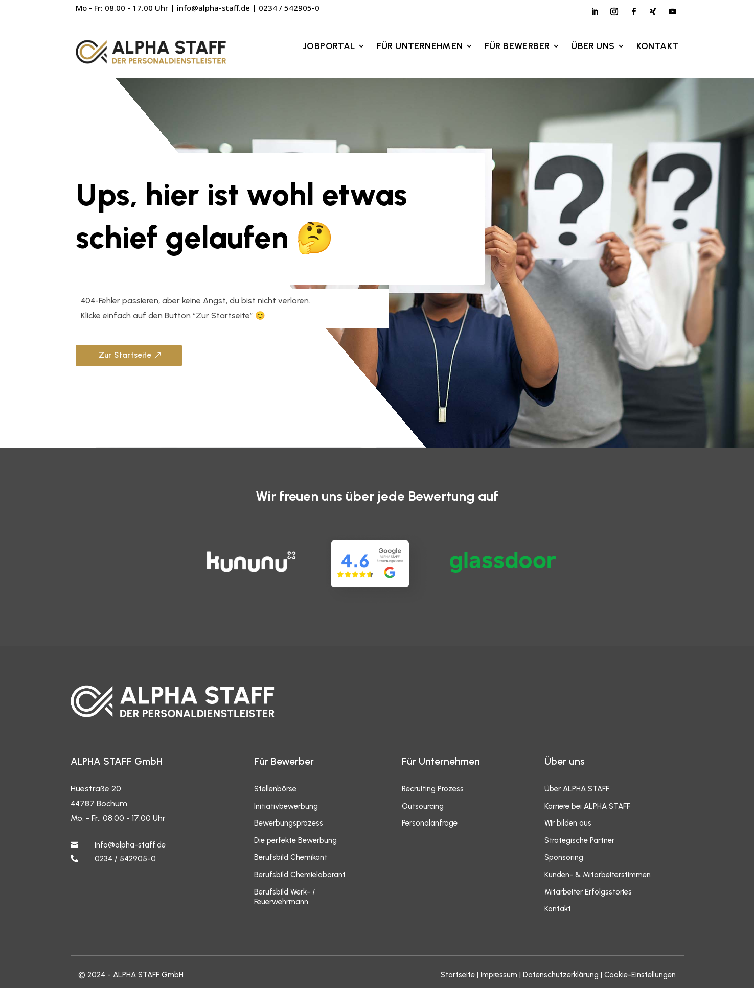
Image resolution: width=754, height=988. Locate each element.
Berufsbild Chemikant (290, 857)
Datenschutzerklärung (561, 974)
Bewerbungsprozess (288, 823)
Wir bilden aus (567, 823)
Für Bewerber (517, 47)
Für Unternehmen (420, 47)
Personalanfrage (430, 823)
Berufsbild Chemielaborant (300, 874)
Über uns (592, 47)
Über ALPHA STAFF (576, 788)
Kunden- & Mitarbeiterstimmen (597, 874)
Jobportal (329, 47)
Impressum (499, 974)
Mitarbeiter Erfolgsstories (588, 892)
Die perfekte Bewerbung (295, 840)
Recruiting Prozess (433, 788)
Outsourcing (423, 806)
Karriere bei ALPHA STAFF (587, 806)
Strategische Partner (579, 840)
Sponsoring (563, 857)
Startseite (458, 974)
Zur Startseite (125, 355)
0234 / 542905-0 (125, 858)
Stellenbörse (275, 788)
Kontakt (657, 47)
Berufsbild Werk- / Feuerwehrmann (284, 897)
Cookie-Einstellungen (640, 974)
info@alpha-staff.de (213, 8)
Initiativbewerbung (286, 806)
